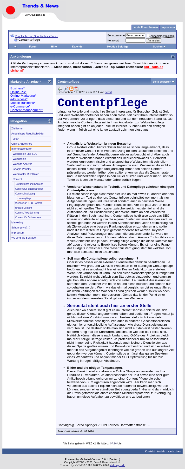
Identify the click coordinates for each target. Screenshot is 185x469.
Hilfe (54, 46)
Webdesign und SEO (25, 153)
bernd (108, 92)
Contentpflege (24, 198)
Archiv (161, 451)
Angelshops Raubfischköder (27, 133)
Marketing (17, 222)
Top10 (15, 138)
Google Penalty (22, 169)
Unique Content (23, 208)
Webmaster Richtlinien (26, 174)
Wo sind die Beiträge (23, 237)
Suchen (159, 46)
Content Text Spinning (27, 212)
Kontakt (150, 451)
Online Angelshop (21, 143)
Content (17, 179)
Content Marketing (25, 193)
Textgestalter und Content (29, 184)
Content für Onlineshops (28, 217)
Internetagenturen (21, 148)
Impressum (17, 232)
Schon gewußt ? (21, 227)
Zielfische (16, 128)
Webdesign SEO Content (28, 203)
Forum (33, 46)
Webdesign (19, 158)
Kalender (78, 46)
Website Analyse (22, 163)
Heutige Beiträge (117, 46)
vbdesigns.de (117, 465)
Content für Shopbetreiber (29, 189)
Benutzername (116, 35)
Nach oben (174, 451)
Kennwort (113, 40)
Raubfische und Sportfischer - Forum (36, 36)
